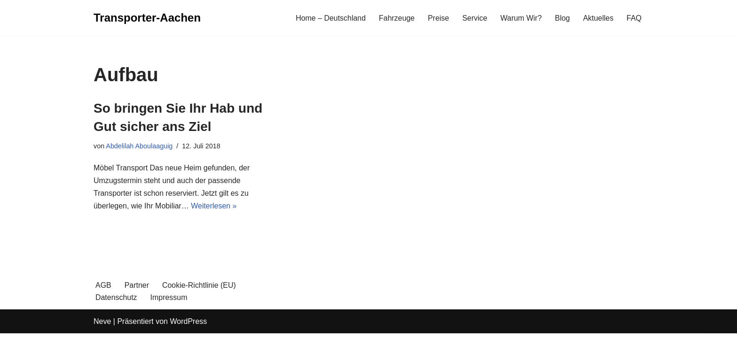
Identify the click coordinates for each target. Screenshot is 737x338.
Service (474, 18)
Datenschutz (116, 302)
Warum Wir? (520, 18)
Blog (562, 18)
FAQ (634, 18)
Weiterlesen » (214, 206)
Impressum (169, 302)
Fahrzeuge (396, 18)
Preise (437, 18)
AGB (103, 290)
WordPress (188, 326)
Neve (102, 326)
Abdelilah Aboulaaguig (139, 146)
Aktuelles (598, 18)
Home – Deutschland (330, 18)
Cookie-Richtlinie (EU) (199, 290)
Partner (137, 290)
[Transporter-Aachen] (147, 18)
